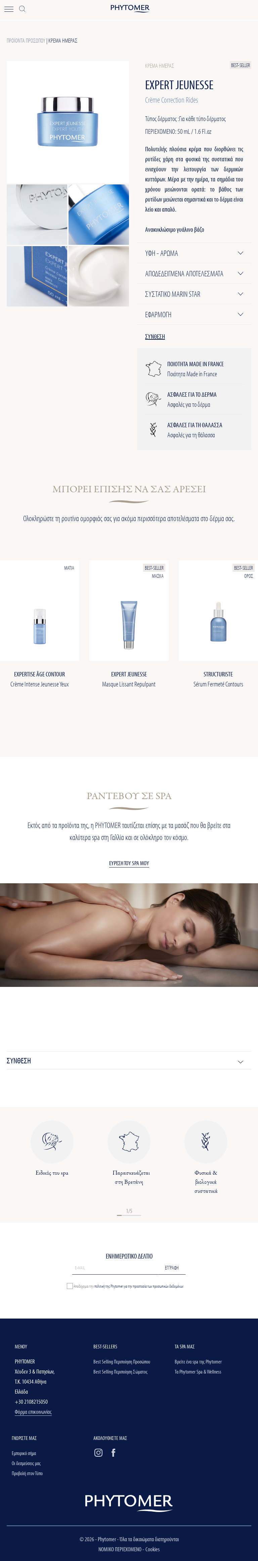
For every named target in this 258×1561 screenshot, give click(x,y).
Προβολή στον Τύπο (27, 1473)
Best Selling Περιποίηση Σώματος (120, 1371)
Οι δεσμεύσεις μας (26, 1463)
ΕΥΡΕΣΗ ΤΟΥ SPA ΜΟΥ (129, 863)
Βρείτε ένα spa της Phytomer (198, 1361)
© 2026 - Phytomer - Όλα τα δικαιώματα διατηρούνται (129, 1539)
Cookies (152, 1549)
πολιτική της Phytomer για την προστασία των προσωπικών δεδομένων (138, 1286)
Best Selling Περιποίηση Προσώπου (121, 1361)
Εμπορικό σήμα (24, 1453)
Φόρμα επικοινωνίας (33, 1411)
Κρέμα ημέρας (62, 40)
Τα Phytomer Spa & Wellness (198, 1371)
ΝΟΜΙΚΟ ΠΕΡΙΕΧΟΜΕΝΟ (120, 1549)
